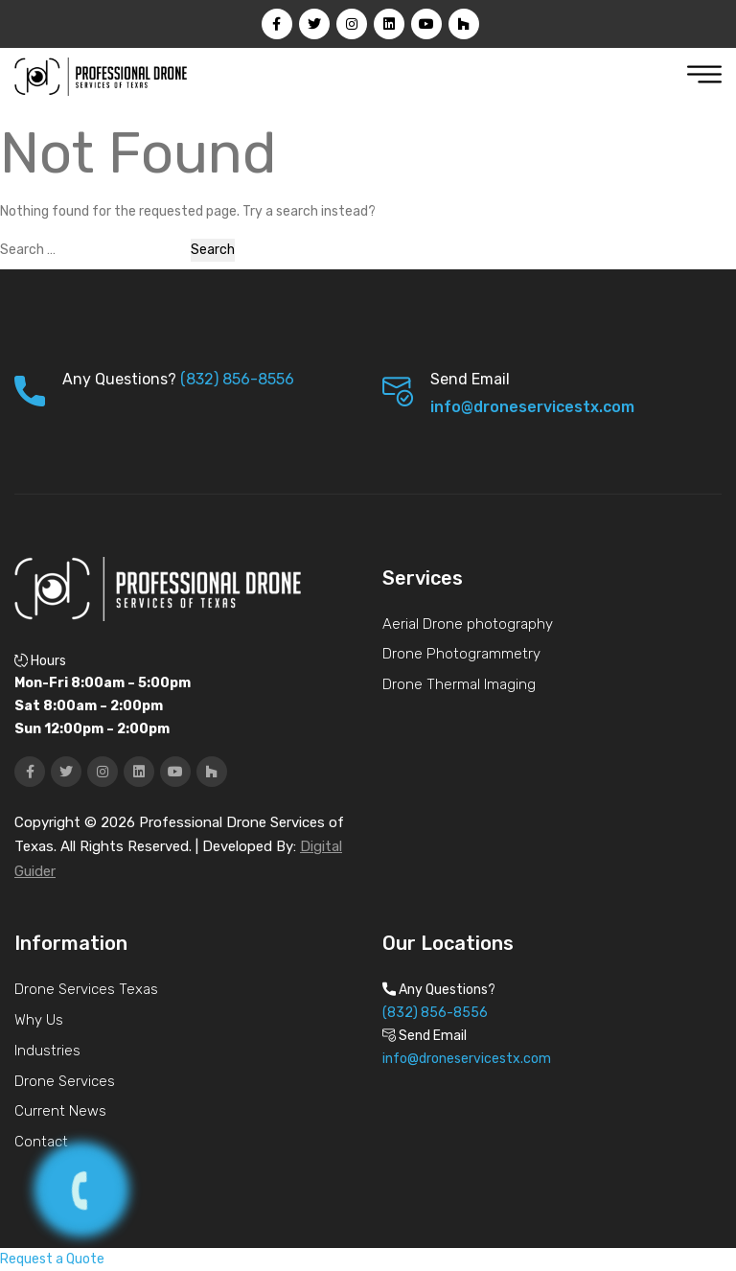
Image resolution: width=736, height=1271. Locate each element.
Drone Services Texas (86, 989)
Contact (41, 1141)
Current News (60, 1111)
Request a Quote (52, 1259)
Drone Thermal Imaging (459, 684)
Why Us (38, 1019)
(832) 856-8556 (237, 379)
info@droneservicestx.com (532, 407)
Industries (47, 1050)
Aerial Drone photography (467, 624)
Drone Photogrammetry (461, 653)
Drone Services (64, 1081)
